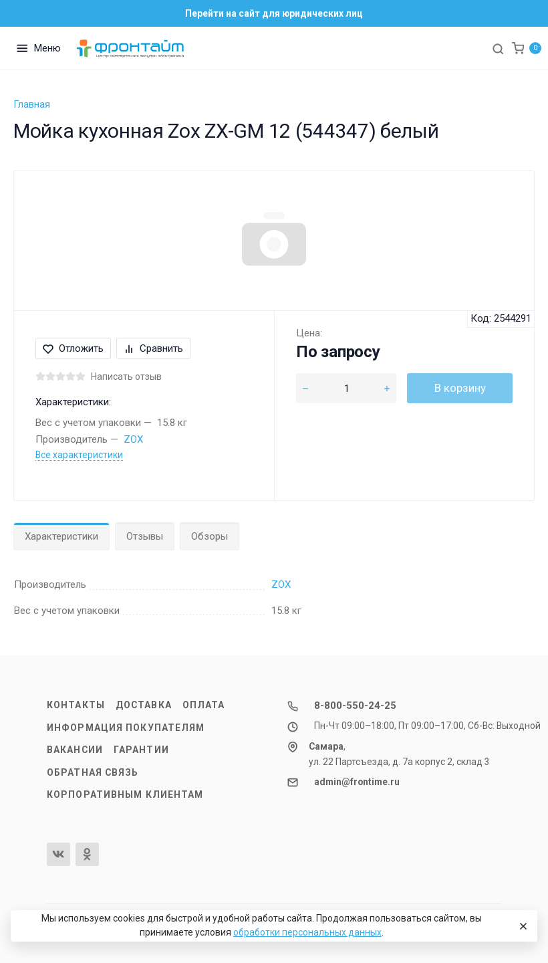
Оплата (203, 705)
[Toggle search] (498, 48)
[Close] (522, 926)
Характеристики (61, 536)
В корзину (460, 388)
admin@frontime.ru (357, 781)
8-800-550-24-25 (355, 706)
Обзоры (209, 536)
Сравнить (153, 348)
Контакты (76, 705)
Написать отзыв (126, 376)
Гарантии (141, 749)
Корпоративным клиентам (125, 794)
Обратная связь (93, 772)
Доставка (144, 705)
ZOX (133, 439)
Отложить (73, 348)
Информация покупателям (125, 727)
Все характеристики (79, 454)
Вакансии (75, 749)
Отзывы (144, 536)
